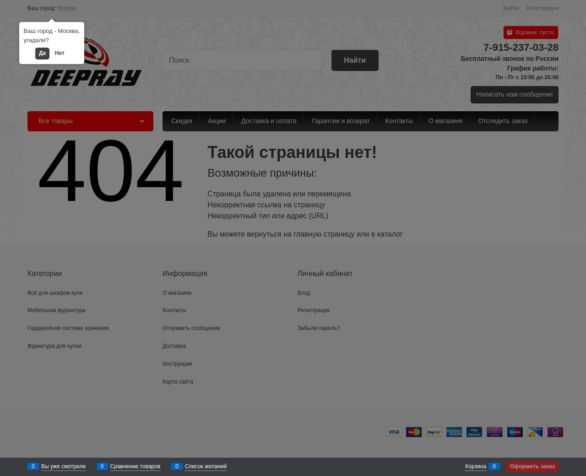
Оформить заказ (532, 466)
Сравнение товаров (135, 466)
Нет (60, 53)
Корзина (475, 466)
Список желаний (206, 466)
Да (42, 53)
